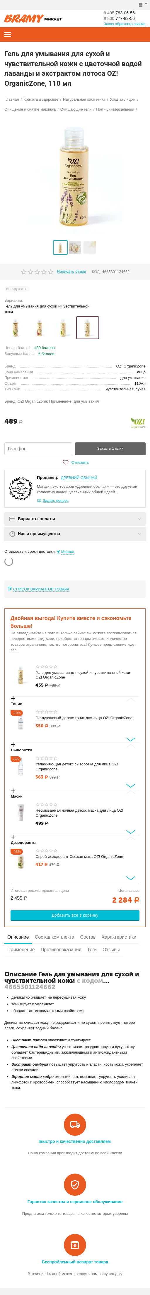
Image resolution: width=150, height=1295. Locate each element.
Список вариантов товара (41, 589)
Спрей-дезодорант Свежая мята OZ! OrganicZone (79, 856)
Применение (21, 949)
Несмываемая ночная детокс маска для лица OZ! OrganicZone (79, 812)
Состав (88, 937)
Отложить (75, 463)
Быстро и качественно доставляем (75, 1141)
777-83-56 (121, 18)
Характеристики (119, 937)
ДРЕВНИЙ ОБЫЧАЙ (79, 477)
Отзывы (111, 949)
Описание (18, 937)
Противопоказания (61, 949)
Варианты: (13, 300)
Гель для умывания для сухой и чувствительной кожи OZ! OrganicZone (82, 675)
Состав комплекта (54, 937)
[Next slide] (130, 739)
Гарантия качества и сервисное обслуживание (75, 1201)
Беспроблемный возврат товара (75, 1262)
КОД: (96, 271)
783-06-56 (121, 12)
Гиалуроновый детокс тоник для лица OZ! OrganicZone (83, 718)
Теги (92, 949)
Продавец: (47, 477)
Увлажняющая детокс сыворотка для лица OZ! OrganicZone (76, 766)
